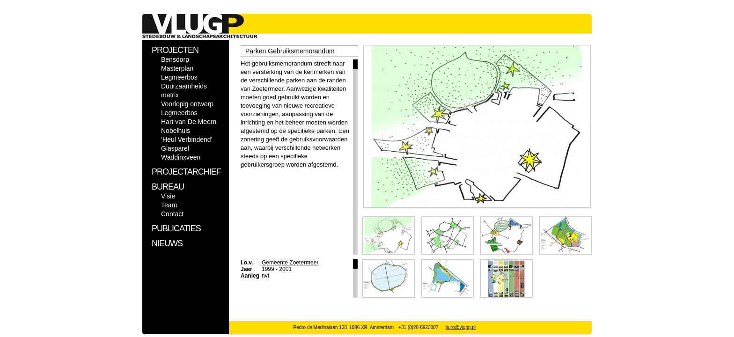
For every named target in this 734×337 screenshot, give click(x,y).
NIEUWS (167, 243)
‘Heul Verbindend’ (187, 139)
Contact (172, 214)
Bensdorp (175, 59)
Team (169, 205)
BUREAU (168, 186)
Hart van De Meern (188, 121)
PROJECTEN (175, 50)
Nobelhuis (175, 130)
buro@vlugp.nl (460, 327)
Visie (168, 196)
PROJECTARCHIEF (186, 171)
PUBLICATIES (176, 228)
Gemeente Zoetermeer (290, 262)
